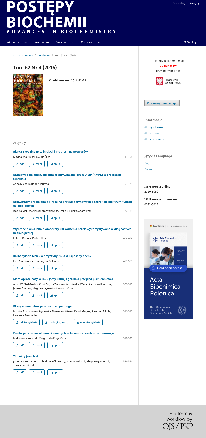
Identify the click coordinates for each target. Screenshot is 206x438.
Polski (148, 169)
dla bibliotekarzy (154, 139)
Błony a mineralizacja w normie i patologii (42, 306)
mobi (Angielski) (58, 322)
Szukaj (190, 42)
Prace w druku (65, 42)
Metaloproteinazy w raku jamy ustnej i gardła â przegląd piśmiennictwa (63, 279)
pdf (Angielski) (28, 322)
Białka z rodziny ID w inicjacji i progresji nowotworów (50, 151)
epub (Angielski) (90, 322)
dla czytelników (153, 127)
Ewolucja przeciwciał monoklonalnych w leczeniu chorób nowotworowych (64, 333)
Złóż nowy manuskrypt (162, 103)
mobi (38, 164)
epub (56, 164)
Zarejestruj (179, 3)
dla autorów (151, 133)
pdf (21, 164)
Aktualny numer (18, 42)
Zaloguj (194, 3)
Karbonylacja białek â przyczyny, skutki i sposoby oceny (52, 256)
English (149, 163)
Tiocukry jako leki (25, 356)
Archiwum (42, 42)
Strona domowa (23, 55)
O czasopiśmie (91, 42)
